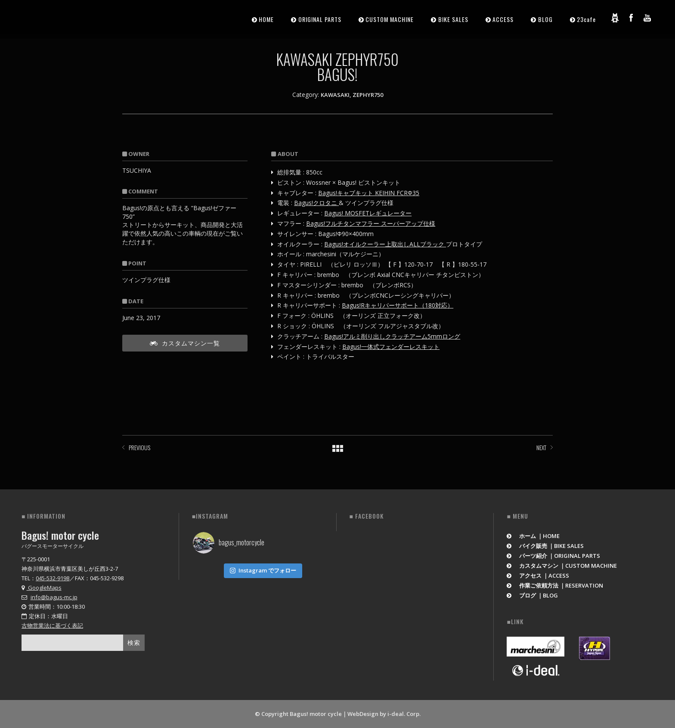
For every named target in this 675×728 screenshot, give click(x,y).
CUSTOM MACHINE (389, 19)
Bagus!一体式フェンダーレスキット (391, 346)
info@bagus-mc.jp (54, 597)
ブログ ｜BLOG (532, 595)
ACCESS (503, 19)
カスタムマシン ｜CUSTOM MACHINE (562, 565)
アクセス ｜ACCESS (538, 575)
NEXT (541, 447)
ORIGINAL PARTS (319, 19)
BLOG (545, 19)
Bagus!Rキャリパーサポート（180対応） (397, 305)
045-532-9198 (52, 578)
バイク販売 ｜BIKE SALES (545, 546)
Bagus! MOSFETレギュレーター (368, 213)
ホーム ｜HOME (533, 536)
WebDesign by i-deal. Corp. (384, 714)
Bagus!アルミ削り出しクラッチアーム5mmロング (392, 336)
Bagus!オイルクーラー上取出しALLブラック (385, 244)
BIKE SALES (453, 19)
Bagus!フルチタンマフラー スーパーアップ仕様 (370, 223)
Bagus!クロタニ (316, 203)
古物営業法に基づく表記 (52, 625)
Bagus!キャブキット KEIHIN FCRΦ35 (368, 193)
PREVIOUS (139, 447)
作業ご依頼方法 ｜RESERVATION (555, 585)
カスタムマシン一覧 (185, 342)
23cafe (586, 19)
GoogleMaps (42, 587)
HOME (266, 19)
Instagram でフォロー (263, 570)
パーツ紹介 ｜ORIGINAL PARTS (553, 556)
